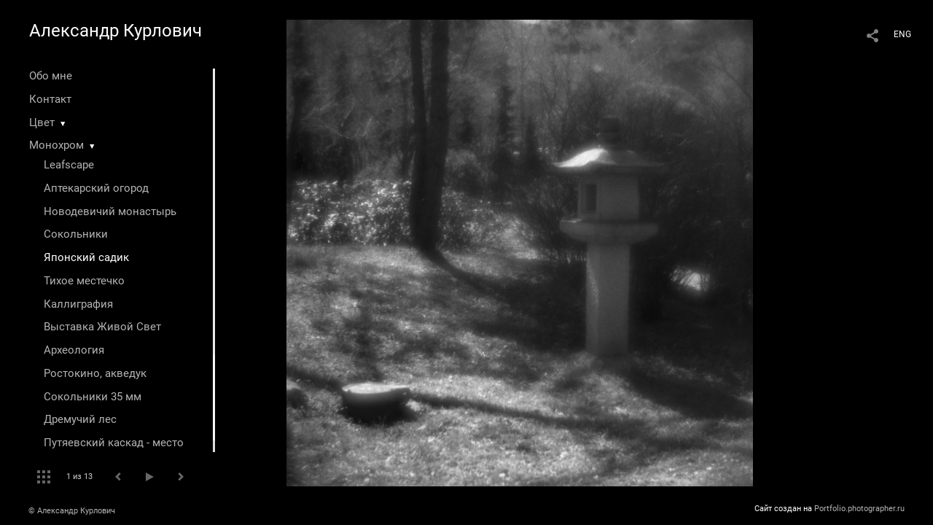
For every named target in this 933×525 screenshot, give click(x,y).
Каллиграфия (78, 304)
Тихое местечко (84, 280)
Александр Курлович (115, 30)
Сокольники (76, 234)
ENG (902, 34)
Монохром (56, 145)
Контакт (50, 99)
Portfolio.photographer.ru (859, 508)
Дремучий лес (80, 419)
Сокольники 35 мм (92, 396)
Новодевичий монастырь (110, 211)
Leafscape (69, 164)
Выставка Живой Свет (102, 326)
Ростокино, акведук (95, 373)
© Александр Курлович (71, 511)
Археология (74, 350)
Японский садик (86, 257)
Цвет (42, 122)
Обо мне (50, 75)
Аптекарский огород (96, 188)
